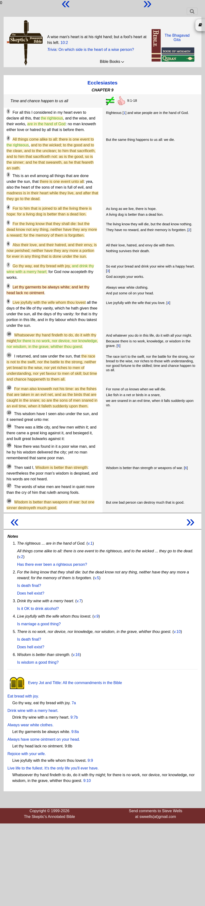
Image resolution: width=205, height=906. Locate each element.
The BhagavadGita (177, 37)
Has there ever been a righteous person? (52, 564)
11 (9, 355)
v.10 (177, 632)
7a (74, 703)
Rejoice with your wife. (26, 754)
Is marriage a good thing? (39, 624)
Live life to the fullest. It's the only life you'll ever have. (53, 768)
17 (9, 485)
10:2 (64, 43)
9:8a (75, 732)
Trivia (51, 50)
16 (9, 466)
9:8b (68, 746)
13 (9, 412)
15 (9, 445)
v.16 (76, 655)
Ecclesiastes (103, 82)
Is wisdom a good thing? (38, 662)
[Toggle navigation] (192, 11)
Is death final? (29, 586)
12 (9, 387)
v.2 (20, 557)
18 (9, 501)
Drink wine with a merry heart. (32, 711)
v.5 (96, 578)
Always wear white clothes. (30, 725)
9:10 (87, 781)
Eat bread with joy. (23, 696)
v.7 (79, 601)
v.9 (96, 616)
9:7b (74, 717)
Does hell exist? (30, 593)
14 (9, 426)
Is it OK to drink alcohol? (38, 609)
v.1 (90, 543)
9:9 (90, 760)
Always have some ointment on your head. (43, 739)
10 (9, 334)
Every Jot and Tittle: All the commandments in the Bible (64, 683)
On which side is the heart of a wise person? (96, 50)
